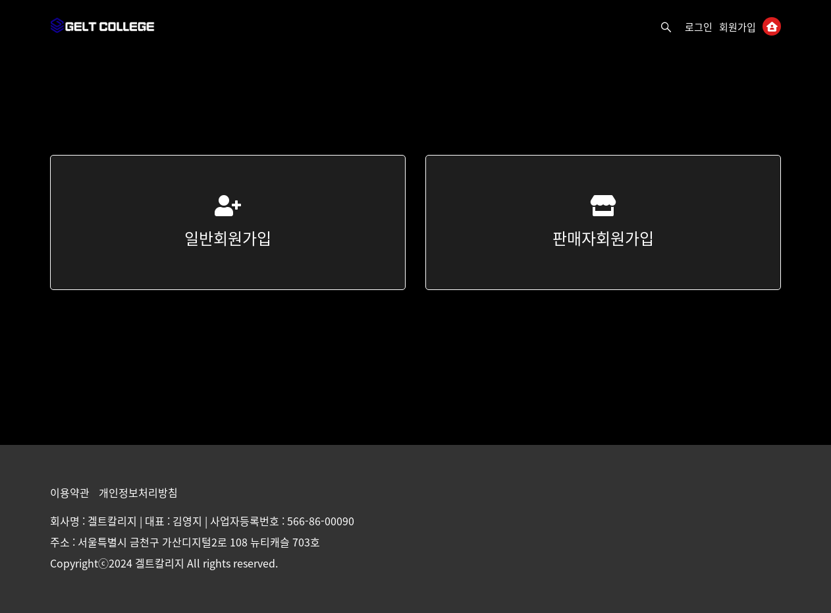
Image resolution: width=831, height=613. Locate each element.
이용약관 (71, 492)
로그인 (698, 27)
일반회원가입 (227, 222)
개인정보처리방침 (138, 492)
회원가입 (737, 27)
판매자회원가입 (603, 222)
